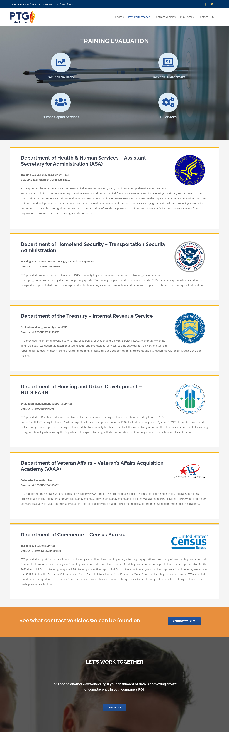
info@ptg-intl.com (64, 3)
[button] (213, 16)
